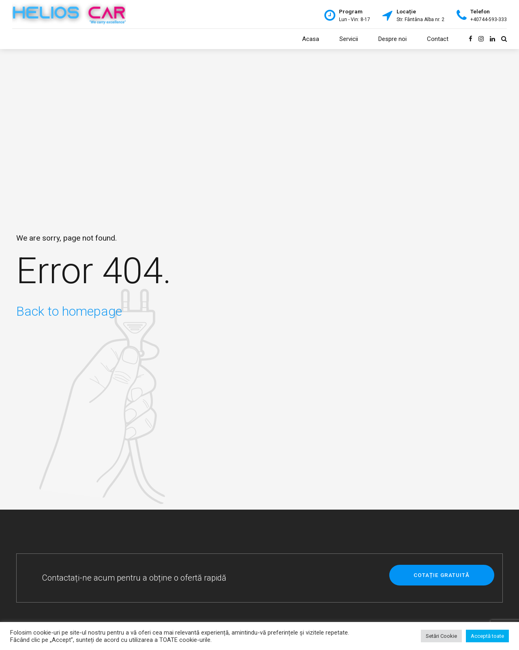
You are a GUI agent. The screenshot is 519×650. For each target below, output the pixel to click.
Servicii (348, 39)
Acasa (310, 39)
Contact (437, 39)
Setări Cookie (441, 636)
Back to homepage (69, 311)
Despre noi (392, 39)
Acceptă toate (487, 636)
